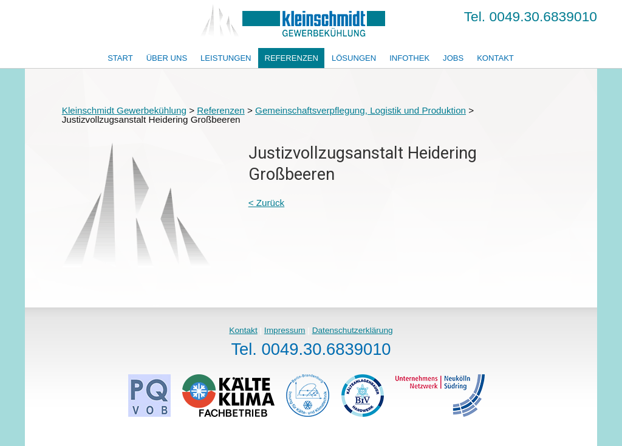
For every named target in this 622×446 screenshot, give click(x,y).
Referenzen (291, 58)
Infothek (409, 58)
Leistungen (225, 58)
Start (120, 58)
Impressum (285, 330)
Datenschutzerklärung (352, 330)
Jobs (453, 58)
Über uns (167, 58)
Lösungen (354, 58)
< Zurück (266, 202)
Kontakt (495, 58)
